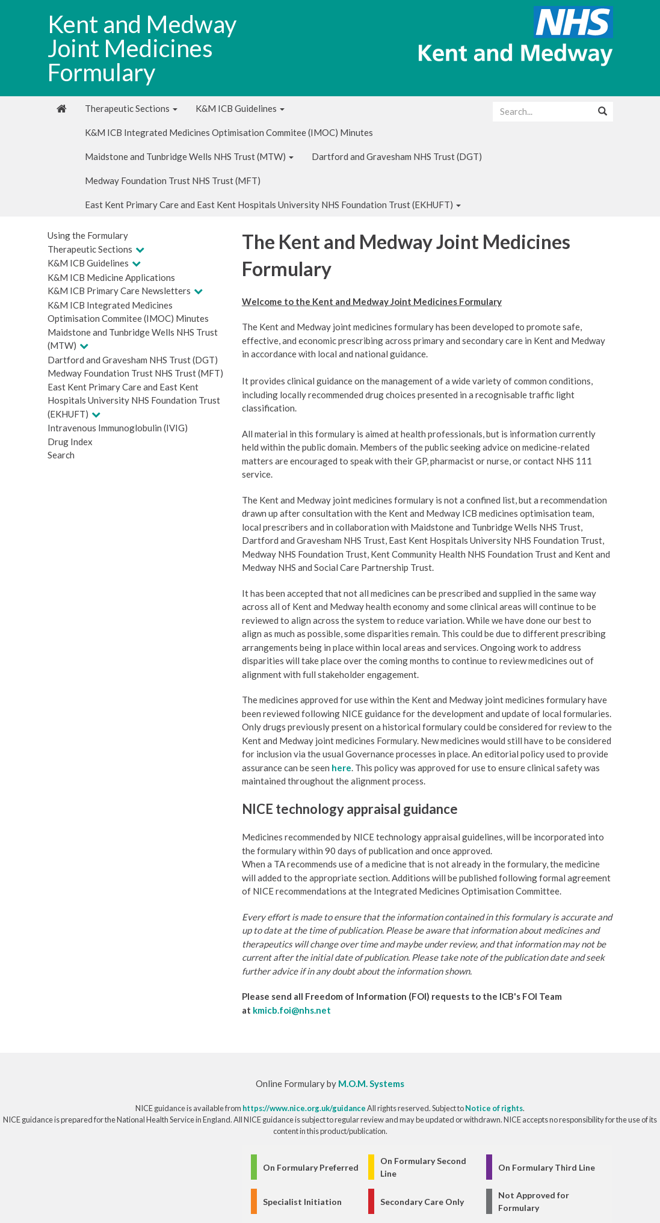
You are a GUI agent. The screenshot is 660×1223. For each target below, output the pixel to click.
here (341, 767)
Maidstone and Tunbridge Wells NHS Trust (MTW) (189, 156)
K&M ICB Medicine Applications (111, 277)
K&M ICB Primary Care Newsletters (119, 290)
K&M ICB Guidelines (240, 108)
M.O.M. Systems (371, 1083)
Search (61, 454)
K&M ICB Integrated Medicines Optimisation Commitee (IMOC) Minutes (229, 132)
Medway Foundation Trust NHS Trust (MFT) (173, 180)
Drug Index (70, 441)
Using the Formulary (88, 235)
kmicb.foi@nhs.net (292, 1010)
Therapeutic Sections (131, 108)
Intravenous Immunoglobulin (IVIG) (118, 427)
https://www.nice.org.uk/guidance (304, 1108)
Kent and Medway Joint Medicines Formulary (142, 48)
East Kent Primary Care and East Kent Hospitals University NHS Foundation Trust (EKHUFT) (273, 204)
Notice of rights (494, 1108)
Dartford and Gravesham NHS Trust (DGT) (397, 156)
